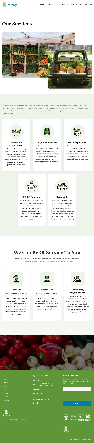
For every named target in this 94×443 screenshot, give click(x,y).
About (41, 4)
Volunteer (88, 4)
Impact (48, 4)
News (72, 4)
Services (57, 4)
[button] (56, 4)
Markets (65, 4)
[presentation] (76, 396)
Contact (79, 4)
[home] (11, 4)
